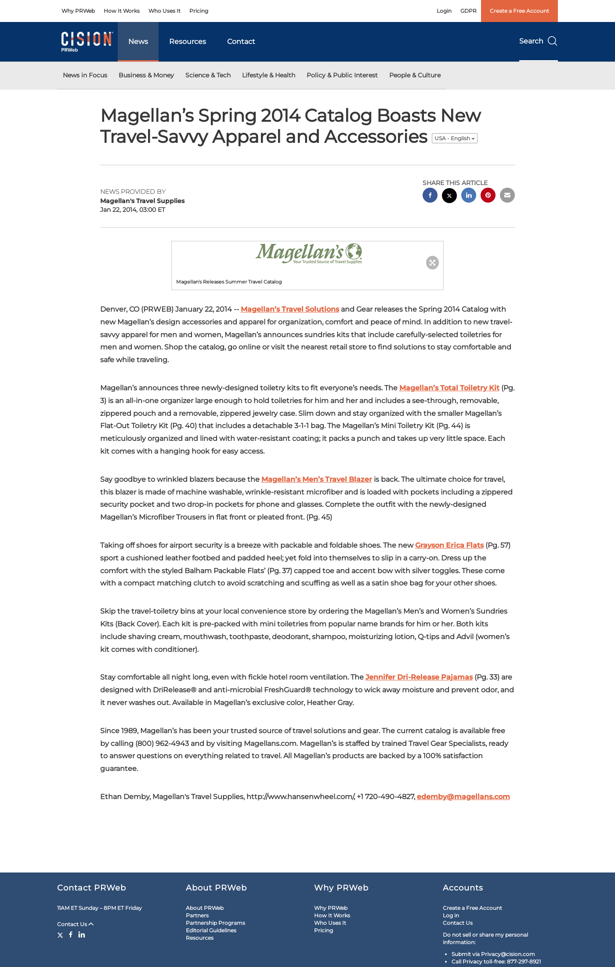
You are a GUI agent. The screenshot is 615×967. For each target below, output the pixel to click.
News (138, 41)
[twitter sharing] (449, 196)
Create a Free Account (519, 10)
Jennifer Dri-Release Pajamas (419, 677)
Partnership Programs (215, 923)
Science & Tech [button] (208, 75)
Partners (197, 915)
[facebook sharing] (430, 196)
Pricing (198, 10)
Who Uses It (164, 10)
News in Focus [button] (85, 75)
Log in (451, 915)
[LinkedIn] (81, 934)
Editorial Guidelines (211, 930)
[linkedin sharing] (468, 196)
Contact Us (75, 924)
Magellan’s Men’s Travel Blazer (316, 479)
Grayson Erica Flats (449, 545)
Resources (187, 41)
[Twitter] (61, 934)
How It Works (122, 10)
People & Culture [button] (415, 75)
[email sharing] (507, 196)
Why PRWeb (78, 10)
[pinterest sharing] (488, 196)
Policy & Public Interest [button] (342, 75)
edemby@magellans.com (463, 797)
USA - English (454, 138)
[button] (307, 253)
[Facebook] (71, 934)
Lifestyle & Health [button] (268, 75)
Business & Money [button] (146, 75)
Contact (241, 41)
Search (538, 41)
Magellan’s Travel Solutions (290, 309)
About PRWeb (205, 908)
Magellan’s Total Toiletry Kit (449, 388)
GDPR (468, 10)
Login (444, 10)
